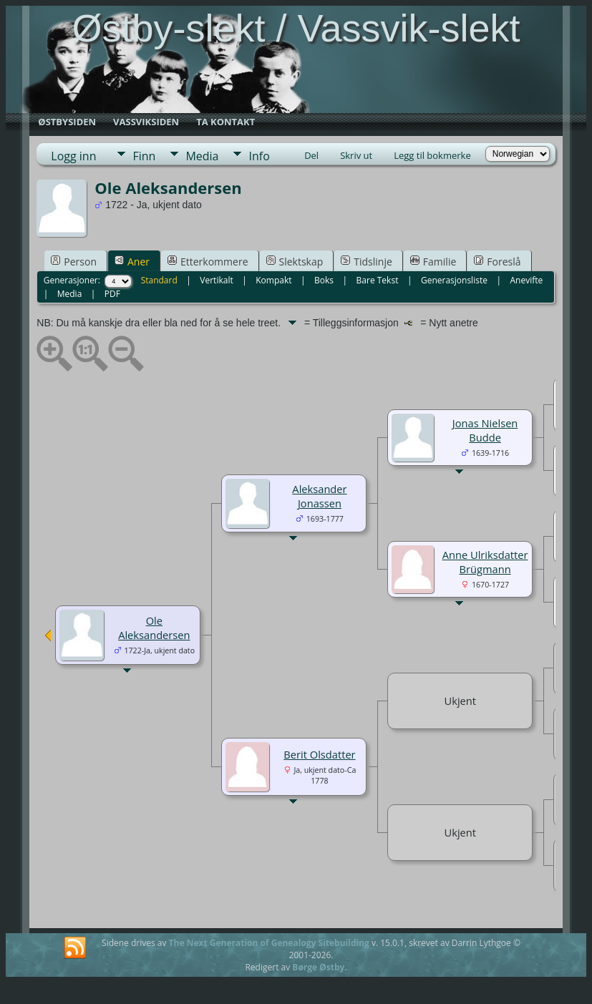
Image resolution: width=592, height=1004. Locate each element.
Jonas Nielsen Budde (485, 430)
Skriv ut (356, 155)
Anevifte (526, 280)
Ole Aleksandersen (154, 627)
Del (311, 155)
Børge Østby (318, 967)
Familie (433, 261)
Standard (159, 280)
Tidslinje (366, 261)
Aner (132, 261)
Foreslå (497, 261)
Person (74, 261)
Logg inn (73, 156)
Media (201, 156)
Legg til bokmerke (432, 155)
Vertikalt (216, 280)
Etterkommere (208, 261)
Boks (324, 280)
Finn (143, 156)
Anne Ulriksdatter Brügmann (485, 561)
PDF (112, 294)
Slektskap (295, 261)
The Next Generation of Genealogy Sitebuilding (269, 943)
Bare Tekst (377, 280)
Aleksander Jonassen (319, 496)
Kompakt (273, 280)
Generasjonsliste (454, 280)
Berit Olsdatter (319, 754)
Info (258, 156)
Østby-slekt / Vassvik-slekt (296, 27)
